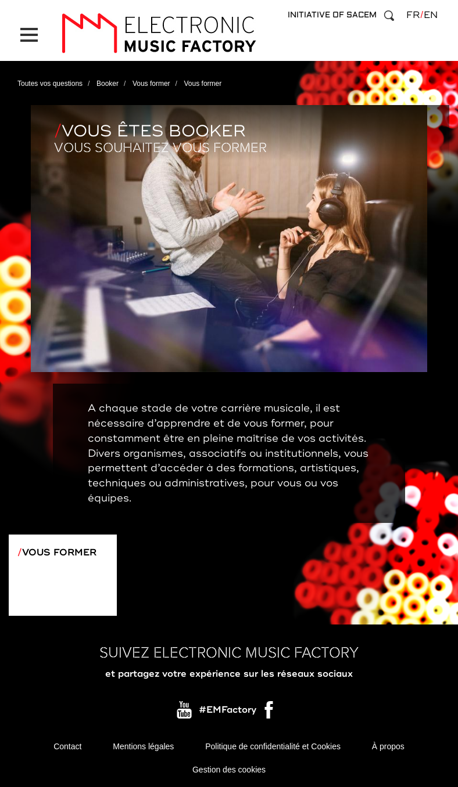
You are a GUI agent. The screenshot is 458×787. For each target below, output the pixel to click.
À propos (388, 746)
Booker (107, 84)
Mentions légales (143, 746)
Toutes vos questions (50, 84)
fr (413, 15)
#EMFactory (227, 710)
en (431, 15)
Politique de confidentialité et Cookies (273, 746)
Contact (67, 746)
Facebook (269, 712)
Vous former (151, 84)
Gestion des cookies (229, 769)
